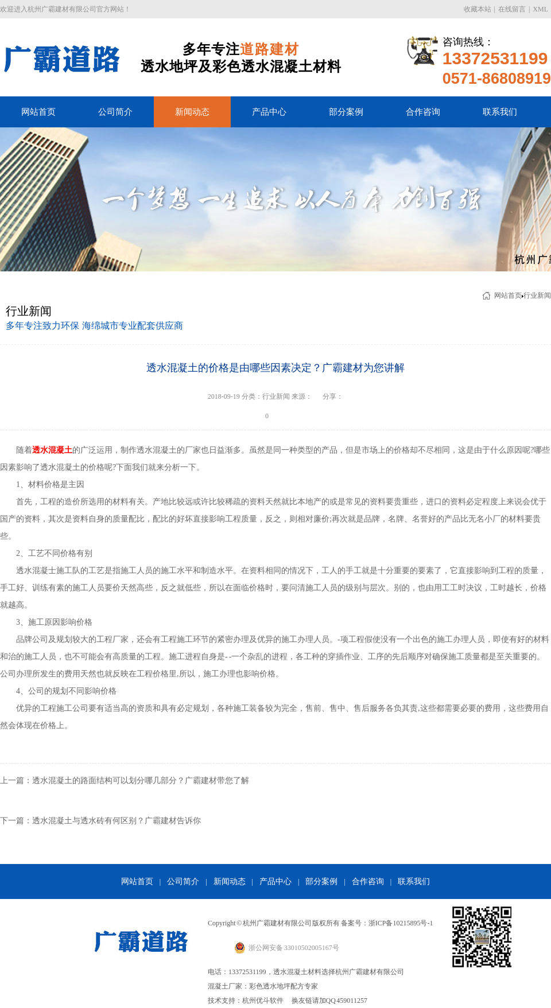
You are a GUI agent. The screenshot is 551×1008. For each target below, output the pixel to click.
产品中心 (269, 111)
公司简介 (115, 111)
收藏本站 (477, 9)
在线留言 (512, 9)
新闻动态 (192, 111)
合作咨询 (423, 111)
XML (540, 9)
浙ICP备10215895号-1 (400, 923)
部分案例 (346, 111)
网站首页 (38, 111)
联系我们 (500, 111)
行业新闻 (537, 295)
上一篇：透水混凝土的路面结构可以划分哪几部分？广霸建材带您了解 (124, 780)
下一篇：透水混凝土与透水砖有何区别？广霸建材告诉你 (100, 820)
